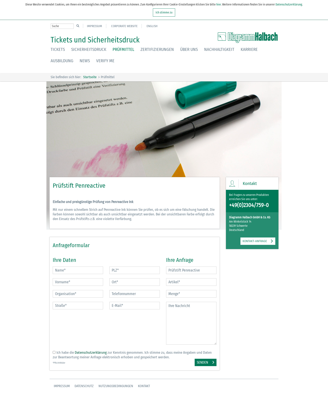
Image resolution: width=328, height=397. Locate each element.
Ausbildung (62, 60)
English (152, 26)
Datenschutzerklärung (289, 4)
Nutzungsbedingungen (115, 386)
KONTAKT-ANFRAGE (255, 241)
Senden (202, 362)
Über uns (189, 49)
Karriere (249, 49)
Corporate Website (124, 26)
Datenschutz (84, 386)
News (85, 60)
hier (218, 4)
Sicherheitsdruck (88, 49)
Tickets (58, 49)
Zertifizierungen (157, 49)
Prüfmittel (123, 49)
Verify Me (105, 60)
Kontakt (144, 386)
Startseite (90, 77)
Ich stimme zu (164, 12)
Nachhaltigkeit (219, 49)
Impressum (94, 26)
